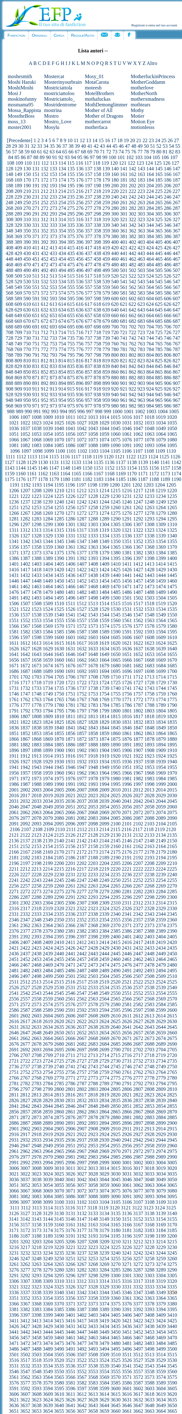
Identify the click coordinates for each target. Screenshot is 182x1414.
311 (35, 219)
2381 (70, 931)
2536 (127, 987)
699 (106, 326)
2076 (14, 818)
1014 (104, 417)
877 (88, 377)
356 (79, 230)
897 (88, 383)
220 (115, 191)
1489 (161, 592)
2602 (25, 1015)
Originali (39, 35)
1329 (48, 535)
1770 (115, 699)
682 (132, 321)
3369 (48, 1303)
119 (105, 163)
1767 (82, 699)
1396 (127, 558)
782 (132, 349)
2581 (127, 1004)
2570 (172, 998)
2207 (138, 863)
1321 (127, 530)
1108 (149, 451)
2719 (161, 1055)
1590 (115, 631)
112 (45, 163)
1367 (138, 547)
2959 (161, 1145)
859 (106, 372)
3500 (172, 1349)
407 (176, 242)
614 (62, 304)
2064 (48, 812)
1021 (14, 422)
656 (79, 315)
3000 (115, 1162)
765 (159, 343)
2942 (138, 1140)
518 (97, 276)
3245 (172, 1253)
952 (44, 400)
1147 (54, 468)
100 (112, 157)
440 (115, 253)
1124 (153, 456)
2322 (82, 908)
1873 (93, 739)
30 (20, 146)
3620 (172, 1394)
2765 (172, 1072)
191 (36, 185)
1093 (149, 445)
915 (71, 389)
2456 (70, 959)
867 (176, 372)
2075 (172, 812)
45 (114, 146)
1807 (25, 716)
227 (176, 191)
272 (44, 208)
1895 (172, 744)
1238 (36, 501)
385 (159, 236)
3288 (149, 1270)
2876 (70, 1117)
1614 (48, 643)
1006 (14, 417)
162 (132, 174)
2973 (149, 1151)
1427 (138, 569)
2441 (70, 953)
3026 (70, 1174)
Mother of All (98, 110)
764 (150, 343)
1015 (115, 417)
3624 (48, 1399)
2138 (36, 840)
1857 (82, 733)
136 (79, 168)
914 (62, 389)
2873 (36, 1117)
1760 (172, 693)
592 (44, 298)
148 (9, 174)
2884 (161, 1117)
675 (71, 321)
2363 (36, 925)
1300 (59, 524)
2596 (127, 1010)
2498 (36, 976)
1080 (172, 439)
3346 (127, 1292)
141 (123, 168)
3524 (104, 1360)
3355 (59, 1298)
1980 (115, 778)
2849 (104, 1106)
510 (27, 276)
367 (176, 230)
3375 (115, 1303)
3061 (127, 1185)
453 (53, 259)
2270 (172, 885)
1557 (82, 620)
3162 (82, 1224)
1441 (127, 575)
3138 (149, 1213)
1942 (25, 767)
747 (176, 338)
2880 (115, 1117)
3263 (36, 1264)
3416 (70, 1320)
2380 (59, 931)
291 (36, 213)
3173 (36, 1230)
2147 (138, 840)
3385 (59, 1309)
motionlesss (142, 127)
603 (141, 298)
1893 (149, 744)
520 (115, 276)
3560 (172, 1371)
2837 (138, 1100)
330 (27, 225)
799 (106, 355)
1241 (70, 501)
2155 (59, 846)
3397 (25, 1315)
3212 (138, 1241)
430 (27, 253)
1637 (138, 648)
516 (79, 276)
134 (62, 168)
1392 (82, 558)
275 (71, 208)
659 (106, 315)
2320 (59, 908)
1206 (14, 490)
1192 (25, 485)
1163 (54, 473)
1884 (48, 744)
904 (150, 383)
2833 (93, 1100)
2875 (59, 1117)
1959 (48, 773)
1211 (70, 490)
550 (27, 287)
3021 (14, 1174)
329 (18, 225)
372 (44, 236)
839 (106, 366)
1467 (82, 586)
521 (123, 276)
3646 (127, 1405)
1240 (59, 501)
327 (176, 219)
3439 (161, 1326)
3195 (115, 1236)
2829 (48, 1100)
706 (167, 326)
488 (9, 270)
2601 (14, 1015)
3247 (25, 1258)
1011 (70, 417)
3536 (70, 1366)
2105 (172, 823)
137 (88, 168)
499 (106, 270)
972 (44, 405)
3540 (115, 1366)
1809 (48, 716)
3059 (104, 1185)
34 (45, 146)
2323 (93, 908)
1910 (172, 750)
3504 (48, 1354)
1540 (59, 614)
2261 (70, 885)
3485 (172, 1343)
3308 (36, 1281)
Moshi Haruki (22, 82)
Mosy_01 (94, 76)
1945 (59, 767)
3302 (138, 1275)
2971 (127, 1151)
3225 (115, 1247)
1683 (149, 665)
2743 (93, 1066)
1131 (54, 462)
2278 (93, 891)
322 (132, 219)
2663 (36, 1038)
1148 (65, 468)
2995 (59, 1162)
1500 (115, 597)
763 (141, 343)
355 (71, 230)
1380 (115, 552)
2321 (70, 908)
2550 (115, 993)
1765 (59, 699)
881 (123, 377)
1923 (149, 756)
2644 (161, 1027)
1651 (127, 654)
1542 (82, 614)
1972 (25, 778)
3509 (104, 1354)
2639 (104, 1027)
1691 (70, 671)
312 (44, 219)
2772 (82, 1078)
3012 (82, 1168)
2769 (48, 1078)
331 (36, 225)
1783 (93, 705)
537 (88, 281)
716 (79, 332)
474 (62, 264)
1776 (14, 705)
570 (27, 293)
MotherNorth (144, 93)
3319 (161, 1281)
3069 (48, 1190)
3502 (25, 1354)
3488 (36, 1349)
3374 (104, 1303)
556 (79, 287)
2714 (104, 1055)
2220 (115, 869)
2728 (93, 1061)
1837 (25, 727)
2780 (172, 1078)
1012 (82, 417)
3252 (82, 1258)
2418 (149, 942)
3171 (14, 1230)
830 (27, 366)
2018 (36, 795)
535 (71, 281)
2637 (82, 1027)
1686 (14, 671)
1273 (93, 513)
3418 (93, 1320)
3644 (104, 1405)
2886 (14, 1123)
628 (9, 309)
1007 (25, 417)
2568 (149, 998)
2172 (82, 852)
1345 (59, 541)
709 (18, 332)
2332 (25, 914)
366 (167, 230)
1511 (70, 603)
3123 (148, 1207)
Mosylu (51, 127)
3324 (48, 1286)
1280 (172, 513)
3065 (172, 1185)
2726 (70, 1061)
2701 (127, 1049)
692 (44, 326)
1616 (70, 643)
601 (123, 298)
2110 (60, 829)
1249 (161, 501)
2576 (70, 1004)
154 (62, 174)
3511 (126, 1354)
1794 (48, 710)
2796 (14, 1089)
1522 (25, 609)
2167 (25, 852)
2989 (161, 1157)
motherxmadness (147, 99)
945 (159, 394)
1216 (127, 490)
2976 (14, 1157)
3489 (48, 1349)
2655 (115, 1032)
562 (132, 287)
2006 (70, 789)
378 (97, 236)
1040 (59, 428)
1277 (138, 513)
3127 (25, 1213)
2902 (25, 1128)
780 (115, 349)
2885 (172, 1117)
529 (18, 281)
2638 (93, 1027)
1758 (149, 693)
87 (29, 157)
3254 (104, 1258)
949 (18, 400)
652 (44, 315)
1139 (143, 462)
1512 (82, 603)
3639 (48, 1405)
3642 (82, 1405)
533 (53, 281)
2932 (25, 1140)
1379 (104, 552)
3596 (70, 1388)
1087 (82, 445)
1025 (59, 422)
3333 (149, 1286)
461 (123, 259)
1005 (174, 411)
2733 (149, 1061)
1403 (36, 564)
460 (115, 259)
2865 (115, 1111)
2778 (149, 1078)
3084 (48, 1196)
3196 (127, 1236)
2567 (138, 998)
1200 (115, 485)
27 (176, 140)
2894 (104, 1123)
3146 (70, 1219)
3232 (25, 1253)
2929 (161, 1134)
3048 (149, 1179)
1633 (93, 648)
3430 (59, 1326)
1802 (138, 710)
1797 (82, 710)
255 (71, 202)
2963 (36, 1151)
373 (53, 236)
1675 (59, 665)
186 (167, 180)
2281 (127, 891)
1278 (149, 513)
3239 (104, 1253)
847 (176, 366)
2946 (14, 1145)
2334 (48, 914)
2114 (104, 829)
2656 (127, 1032)
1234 (161, 496)
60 (33, 151)
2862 (82, 1111)
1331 (70, 535)
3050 (172, 1179)
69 (89, 151)
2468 (36, 965)
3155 (172, 1219)
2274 (48, 891)
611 (35, 304)
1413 (149, 564)
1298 (36, 524)
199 (106, 185)
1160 (20, 473)
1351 (127, 541)
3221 (70, 1247)
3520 (59, 1360)
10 (69, 140)
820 (115, 360)
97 (92, 157)
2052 (82, 806)
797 (88, 355)
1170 (131, 473)
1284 (48, 518)
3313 (93, 1281)
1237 (25, 501)
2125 (59, 835)
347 (176, 225)
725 (159, 332)
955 (71, 400)
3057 (82, 1185)
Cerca (59, 35)
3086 (70, 1196)
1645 (59, 654)
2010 (115, 789)
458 (97, 259)
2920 (59, 1134)
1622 (138, 643)
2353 (93, 919)
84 (10, 157)
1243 (93, 501)
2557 (25, 998)
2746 (127, 1066)
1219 (161, 490)
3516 (14, 1360)
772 (44, 349)
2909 (104, 1128)
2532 (82, 987)
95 (79, 157)
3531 (14, 1366)
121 (122, 163)
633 (53, 309)
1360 (59, 547)
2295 (115, 897)
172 (44, 180)
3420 (115, 1320)
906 (167, 383)
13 (88, 140)
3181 (127, 1230)
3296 (70, 1275)
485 (159, 264)
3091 (127, 1196)
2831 (70, 1100)
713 (53, 332)
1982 (138, 778)
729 (18, 338)
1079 (161, 439)
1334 (104, 535)
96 (85, 157)
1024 (48, 422)
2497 (25, 976)
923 (141, 389)
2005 (59, 789)
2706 (14, 1055)
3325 (59, 1286)
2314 (161, 902)
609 (18, 304)
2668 (93, 1038)
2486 (70, 970)
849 (18, 372)
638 (97, 309)
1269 (48, 513)
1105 (115, 451)
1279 (161, 513)
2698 (93, 1049)
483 (141, 264)
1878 (149, 739)
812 (44, 360)
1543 (93, 614)
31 (26, 146)
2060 (172, 806)
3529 (161, 1360)
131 (36, 168)
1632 (82, 648)
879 (106, 377)
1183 (98, 479)
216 (79, 191)
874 (62, 377)
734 (62, 338)
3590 (172, 1382)
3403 (93, 1315)
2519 (104, 981)
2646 (14, 1032)
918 (97, 389)
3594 (48, 1388)
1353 (149, 541)
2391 (14, 936)
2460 (115, 959)
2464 (161, 959)
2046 (14, 806)
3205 (59, 1241)
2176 (127, 852)
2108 (37, 829)
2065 (59, 812)
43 (102, 146)
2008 (93, 789)
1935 (115, 761)
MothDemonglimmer (106, 104)
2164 (161, 846)
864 (150, 372)
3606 (14, 1394)
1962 (82, 773)
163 (141, 174)
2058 (149, 806)
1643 (36, 654)
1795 (59, 710)
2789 (104, 1083)
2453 (36, 959)
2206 (127, 863)
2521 (127, 981)
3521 (70, 1360)
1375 (59, 552)
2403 (149, 936)
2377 (25, 931)
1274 (104, 513)
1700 (172, 671)
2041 (127, 801)
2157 (82, 846)
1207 (25, 490)
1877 (138, 739)
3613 (93, 1394)
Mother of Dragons (104, 116)
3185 (172, 1230)
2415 (115, 942)
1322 (138, 530)
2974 (161, 1151)
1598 (36, 637)
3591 (14, 1388)
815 (71, 360)
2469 (48, 965)
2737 (25, 1066)
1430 (172, 569)
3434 (104, 1326)
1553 (36, 620)
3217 (25, 1247)
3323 (36, 1286)
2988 (149, 1157)
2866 (127, 1111)
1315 (59, 530)
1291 (127, 518)
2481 (14, 970)
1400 (172, 558)
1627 (25, 648)
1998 (149, 784)
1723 (93, 682)
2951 (70, 1145)
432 (44, 253)
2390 (172, 931)
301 (123, 213)
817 (88, 360)
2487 (82, 970)
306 (167, 213)
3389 (104, 1309)
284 (150, 208)
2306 (70, 902)
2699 (104, 1049)
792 (44, 355)
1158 (176, 468)
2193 (149, 857)
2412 (82, 942)
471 (36, 264)
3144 (48, 1219)
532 (44, 281)
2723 (36, 1061)
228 (9, 197)
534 (62, 281)
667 (176, 315)
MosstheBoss (21, 116)
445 (159, 253)
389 (18, 242)
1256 (70, 507)
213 (53, 191)
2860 (59, 1111)
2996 (70, 1162)
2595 (115, 1010)
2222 (138, 869)
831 (36, 366)
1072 (82, 439)
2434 (161, 948)
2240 (172, 874)
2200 (59, 863)
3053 (36, 1185)
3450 (115, 1332)
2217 (82, 869)
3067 (25, 1190)
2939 (104, 1140)
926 (167, 389)
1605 (115, 637)
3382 (25, 1309)
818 (97, 360)
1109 (160, 451)
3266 (70, 1264)
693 (53, 326)
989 (19, 411)
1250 (172, 501)
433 (53, 253)
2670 (115, 1038)
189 (18, 185)
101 (121, 157)
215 (71, 191)
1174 (176, 473)
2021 (70, 795)
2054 (104, 806)
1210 (59, 490)
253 (53, 202)
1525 (59, 609)
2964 (48, 1151)
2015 (172, 789)
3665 (172, 1411)
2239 (161, 874)
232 (44, 197)
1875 (115, 739)
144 (150, 168)
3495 (115, 1349)
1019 (161, 417)
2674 (161, 1038)
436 (79, 253)
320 (115, 219)
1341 (14, 541)
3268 (93, 1264)
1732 (25, 688)
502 (132, 270)
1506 (14, 603)
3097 (25, 1202)
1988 (36, 784)
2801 (70, 1089)
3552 (82, 1371)
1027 (82, 422)
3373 (93, 1303)
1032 (138, 422)
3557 (138, 1371)
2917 (25, 1134)
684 (150, 321)
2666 (70, 1038)
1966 (127, 773)
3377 (138, 1303)
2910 (115, 1128)
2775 (115, 1078)
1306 (127, 524)
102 (130, 157)
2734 (161, 1061)
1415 (172, 564)
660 (115, 315)
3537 (82, 1366)
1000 (117, 411)
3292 (25, 1275)
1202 (137, 485)
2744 (104, 1066)
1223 (36, 496)
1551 (14, 620)
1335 (115, 535)
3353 (36, 1298)
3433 (93, 1326)
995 (72, 411)
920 (115, 389)
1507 (25, 603)
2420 (172, 942)
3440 (172, 1326)
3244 (161, 1253)
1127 (9, 462)
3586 (127, 1382)
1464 (48, 586)
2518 (93, 981)
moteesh (93, 87)
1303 (93, 524)
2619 (48, 1021)
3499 (161, 1349)
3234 (48, 1253)
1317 (82, 530)
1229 (104, 496)
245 (159, 197)
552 (44, 287)
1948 (93, 767)
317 (88, 219)
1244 (104, 501)
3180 (115, 1230)
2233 (93, 874)
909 (18, 389)
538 (97, 281)
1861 (127, 733)
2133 (149, 835)
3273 (149, 1264)
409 (18, 247)
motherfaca (96, 127)
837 (88, 366)
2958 (149, 1145)
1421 (70, 569)
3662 (138, 1411)
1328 (36, 535)
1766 (70, 699)
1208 (36, 490)
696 (79, 326)
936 (79, 394)
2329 (161, 908)
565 (159, 287)
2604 (48, 1015)
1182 (87, 479)
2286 (14, 897)
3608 (36, 1394)
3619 (161, 1394)
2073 (149, 812)
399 (106, 242)
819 (106, 360)
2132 (138, 835)
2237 (138, 874)
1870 (59, 739)
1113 (32, 456)
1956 (14, 773)
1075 (115, 439)
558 (97, 287)
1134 (87, 462)
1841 (70, 727)
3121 (126, 1207)
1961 (70, 773)
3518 (36, 1360)
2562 (82, 998)
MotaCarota (97, 82)
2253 (149, 880)
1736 (70, 688)
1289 (104, 518)
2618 (36, 1021)
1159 (9, 473)
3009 (48, 1168)
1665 (115, 660)
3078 (149, 1190)
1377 (82, 552)
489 (18, 270)
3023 (36, 1174)
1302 (82, 524)
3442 (25, 1332)
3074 (104, 1190)
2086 (127, 818)
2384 (104, 931)
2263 (93, 885)
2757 (82, 1072)
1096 (15, 451)
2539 (161, 987)
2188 (93, 857)
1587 (82, 631)
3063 (149, 1185)
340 (115, 225)
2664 (48, 1038)
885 (159, 377)
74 (121, 151)
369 (18, 236)
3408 (149, 1315)
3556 (127, 1371)
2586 (14, 1010)
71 (102, 151)
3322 (25, 1286)
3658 (93, 1411)
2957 (138, 1145)
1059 (104, 434)
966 (167, 400)
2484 (48, 970)
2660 (172, 1032)
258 (97, 202)
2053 (93, 806)
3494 (104, 1349)
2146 (127, 840)
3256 (127, 1258)
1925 (172, 756)
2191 (127, 857)
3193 (93, 1236)
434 (62, 253)
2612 (138, 1015)
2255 (172, 880)
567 (176, 287)
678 (97, 321)
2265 (115, 885)
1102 (82, 451)
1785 (115, 705)
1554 (48, 620)
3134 (104, 1213)
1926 (14, 761)
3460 (59, 1337)
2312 (138, 902)
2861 (70, 1111)
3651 (14, 1411)
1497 (82, 597)
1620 (115, 643)
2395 (59, 936)
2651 (70, 1032)
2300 (172, 897)
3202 (25, 1241)
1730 (172, 682)
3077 (138, 1190)
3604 (161, 1388)
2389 (161, 931)
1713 (149, 677)
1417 (25, 569)
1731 (14, 688)
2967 (82, 1151)
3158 (36, 1224)
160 (115, 174)
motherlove (142, 87)
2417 (138, 942)
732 (44, 338)
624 (150, 304)
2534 (104, 987)
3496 (127, 1349)
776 (79, 349)
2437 (25, 953)
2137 (25, 840)
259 (106, 202)
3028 (93, 1174)
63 (52, 151)
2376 (14, 931)
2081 (70, 818)
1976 (70, 778)
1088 (93, 445)
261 (123, 202)
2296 (127, 897)
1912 (25, 756)
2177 (138, 852)
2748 (149, 1066)
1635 (115, 648)
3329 (104, 1286)
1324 (161, 530)
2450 (172, 953)
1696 (127, 671)
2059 (161, 806)
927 (176, 389)
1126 (175, 456)
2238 (149, 874)
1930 (59, 761)
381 (123, 236)
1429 (161, 569)
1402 (25, 564)
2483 (36, 970)
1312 (25, 530)
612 (44, 304)
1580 (172, 626)
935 (71, 394)
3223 (93, 1247)
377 (88, 236)
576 (79, 293)
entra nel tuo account (162, 25)
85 (16, 157)
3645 (115, 1405)
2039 (104, 801)
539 (106, 281)
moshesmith (20, 76)
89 (42, 157)
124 (149, 163)
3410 (172, 1315)
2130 (115, 835)
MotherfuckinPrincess (153, 76)
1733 (36, 688)
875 (71, 377)
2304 (48, 902)
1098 (38, 451)
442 (132, 253)
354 (62, 230)
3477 (82, 1343)
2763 (149, 1072)
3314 (104, 1281)
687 (176, 321)
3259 (161, 1258)
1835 (172, 722)
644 (150, 309)
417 (88, 247)
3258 (149, 1258)
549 (18, 287)
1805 (172, 710)
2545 (59, 993)
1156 (154, 468)
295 (71, 213)
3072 (82, 1190)
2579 (104, 1004)
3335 (172, 1286)
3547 (25, 1371)
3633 (149, 1399)
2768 (36, 1078)
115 (70, 163)
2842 (25, 1106)
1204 (160, 485)
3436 (127, 1326)
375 (71, 236)
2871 (14, 1117)
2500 (59, 976)
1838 (36, 727)
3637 (25, 1405)
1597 (25, 637)
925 (159, 389)
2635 (59, 1027)
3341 (70, 1292)
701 (123, 326)
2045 (172, 801)
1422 (82, 569)
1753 (93, 693)
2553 (149, 993)
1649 (104, 654)
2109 (49, 829)
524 (150, 276)
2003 (36, 789)
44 (108, 146)
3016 (127, 1168)
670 (27, 321)
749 (18, 343)
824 (150, 360)
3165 (115, 1224)
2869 (161, 1111)
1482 (82, 592)
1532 (138, 609)
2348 (36, 919)
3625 (59, 1399)
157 (88, 174)
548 (9, 287)
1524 (48, 609)
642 (132, 309)
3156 (14, 1224)
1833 (149, 722)
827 (176, 360)
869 (18, 377)
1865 (172, 733)
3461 (70, 1337)
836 (79, 366)
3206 (70, 1241)
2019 (48, 795)
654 (62, 315)
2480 (172, 965)
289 (18, 213)
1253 (36, 507)
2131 (127, 835)
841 (123, 366)
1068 (36, 439)
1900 (59, 750)
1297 (25, 524)
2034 (48, 801)
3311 (70, 1281)
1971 (14, 778)
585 (159, 293)
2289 (48, 897)
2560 (59, 998)
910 (27, 389)
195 (71, 185)
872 (44, 377)
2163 (149, 846)
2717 (138, 1055)
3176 (70, 1230)
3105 (115, 1202)
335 (71, 225)
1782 (82, 705)
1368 (149, 547)
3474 (48, 1343)
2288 (36, 897)
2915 (172, 1128)
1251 (14, 507)
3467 (138, 1337)
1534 (161, 609)
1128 (20, 462)
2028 (149, 795)
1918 (93, 756)
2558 (36, 998)
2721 (14, 1061)
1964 (104, 773)
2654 (104, 1032)
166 (167, 174)
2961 (14, 1151)
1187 (143, 479)
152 (44, 174)
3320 (172, 1281)
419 (106, 247)
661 (123, 315)
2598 (149, 1010)
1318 (93, 530)
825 (159, 360)
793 (53, 355)
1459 (161, 581)
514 (62, 276)
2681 (70, 1044)
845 (159, 366)
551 (36, 287)
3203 (36, 1241)
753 (53, 343)
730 (27, 338)
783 (141, 349)
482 (132, 264)
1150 (87, 468)
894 (62, 383)
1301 (70, 524)
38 (70, 146)
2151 (14, 846)
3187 (25, 1236)
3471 (14, 1343)
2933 (36, 1140)
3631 (127, 1399)
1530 (115, 609)
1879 (161, 739)
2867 (138, 1111)
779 (106, 349)
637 (88, 309)
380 (115, 236)
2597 (138, 1010)
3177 (82, 1230)
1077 (138, 439)
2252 (138, 880)
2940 (115, 1140)
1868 (36, 739)
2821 (127, 1094)
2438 (36, 953)
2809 (161, 1089)
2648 (36, 1032)
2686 (127, 1044)
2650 (59, 1032)
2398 (93, 936)
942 (132, 394)
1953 (149, 767)
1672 (25, 665)
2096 (70, 823)
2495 (172, 970)
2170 (59, 852)
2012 (138, 789)
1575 (115, 626)
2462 (138, 959)
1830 (115, 722)
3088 (93, 1196)
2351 (70, 919)
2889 (48, 1123)
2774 (104, 1078)
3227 (138, 1247)
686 (167, 321)
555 (71, 287)
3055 (59, 1185)
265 (159, 202)
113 (53, 163)
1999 (161, 784)
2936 (70, 1140)
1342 (25, 541)
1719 (48, 682)
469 (18, 264)
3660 (115, 1411)
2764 (161, 1072)
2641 (127, 1027)
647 (176, 309)
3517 (25, 1360)
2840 (172, 1100)
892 (44, 383)
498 (97, 270)
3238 (93, 1253)
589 (18, 298)
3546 (14, 1371)
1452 (82, 581)
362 (132, 230)
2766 (14, 1078)
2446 (127, 953)
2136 (14, 840)
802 (132, 355)
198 (97, 185)
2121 (14, 835)
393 (53, 242)
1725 (115, 682)
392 (44, 242)
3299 (104, 1275)
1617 (82, 643)
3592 (25, 1388)
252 (44, 202)
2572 (25, 1004)
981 (123, 405)
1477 (25, 592)
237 (88, 197)
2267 (138, 885)
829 (18, 366)
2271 (14, 891)
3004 (161, 1162)
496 (79, 270)
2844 (48, 1106)
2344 (161, 914)
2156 (70, 846)
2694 (48, 1049)
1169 (121, 473)
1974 (48, 778)
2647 (25, 1032)
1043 (93, 428)
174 (62, 180)
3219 (48, 1247)
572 (44, 293)
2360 (172, 919)
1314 (48, 530)
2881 (127, 1117)
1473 (149, 586)
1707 (82, 677)
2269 (161, 885)
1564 (161, 620)
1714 (161, 677)
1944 (48, 767)
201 (123, 185)
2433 (149, 948)
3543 (149, 1366)
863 (141, 372)
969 (18, 405)
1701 (14, 677)
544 (150, 281)
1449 (48, 581)
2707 (25, 1055)
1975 (59, 778)
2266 (127, 885)
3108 (149, 1202)
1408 (93, 564)
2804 (104, 1089)
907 (176, 383)
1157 (165, 468)
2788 (93, 1083)
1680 (115, 665)
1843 (93, 727)
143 (141, 168)
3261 (14, 1264)
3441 (14, 1332)
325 (159, 219)
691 (36, 326)
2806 (127, 1089)
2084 (104, 818)
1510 (59, 603)
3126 (14, 1213)
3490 (59, 1349)
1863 (149, 733)
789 (18, 355)
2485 (59, 970)
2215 (59, 869)
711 (35, 332)
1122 (131, 456)
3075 (115, 1190)
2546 (70, 993)
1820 (172, 716)
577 (88, 293)
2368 (93, 925)
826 (167, 360)
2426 (70, 948)
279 (106, 208)
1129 (32, 462)
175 (71, 180)
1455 (115, 581)
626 (167, 304)
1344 (48, 541)
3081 (14, 1196)
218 (97, 191)
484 (150, 264)
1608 (149, 637)
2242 (25, 880)
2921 (70, 1134)
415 (71, 247)
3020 (172, 1168)
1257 (82, 507)
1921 (127, 756)
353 (53, 230)
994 (63, 411)
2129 (104, 835)
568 (9, 293)
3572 (138, 1377)
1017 (138, 417)
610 (27, 304)
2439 (48, 953)
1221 (14, 496)
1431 (14, 575)
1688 (36, 671)
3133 (93, 1213)
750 (27, 343)
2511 (14, 981)
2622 (82, 1021)
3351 (14, 1298)
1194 (48, 485)
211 (35, 191)
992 (46, 411)
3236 (70, 1253)
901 (123, 383)
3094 (161, 1196)
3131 (70, 1213)
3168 (149, 1224)
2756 (70, 1072)
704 (150, 326)
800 (115, 355)
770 (27, 349)
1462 (25, 586)
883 (141, 377)
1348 (93, 541)
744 (150, 338)
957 (88, 400)
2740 (59, 1066)
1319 (104, 530)
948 (9, 400)
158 (97, 174)
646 (167, 309)
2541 (14, 993)
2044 (161, 801)
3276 (14, 1270)
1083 (36, 445)
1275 (115, 513)
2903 (36, 1128)
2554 (161, 993)
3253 (93, 1258)
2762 (138, 1072)
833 (53, 366)
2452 (25, 959)
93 (67, 157)
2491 (127, 970)
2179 (161, 852)
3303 (149, 1275)
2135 (172, 835)
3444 (48, 1332)
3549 (48, 1371)
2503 (93, 976)
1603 (93, 637)
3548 (36, 1371)
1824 (48, 722)
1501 (127, 597)
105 (156, 157)
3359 (104, 1298)
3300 (115, 1275)
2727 (82, 1061)
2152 (25, 846)
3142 (25, 1219)
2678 (36, 1044)
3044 (104, 1179)
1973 (36, 778)
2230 (59, 874)
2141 (70, 840)
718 (97, 332)
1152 (110, 468)
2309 (104, 902)
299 (106, 213)
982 (132, 405)
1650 (115, 654)
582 (132, 293)
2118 (148, 829)
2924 (104, 1134)
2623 (93, 1021)
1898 (36, 750)
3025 (59, 1174)
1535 (172, 609)
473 (53, 264)
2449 (161, 953)
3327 (82, 1286)
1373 (36, 552)
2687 (138, 1044)
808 (9, 360)
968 (9, 405)
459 (106, 259)
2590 (59, 1010)
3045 (115, 1179)
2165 (172, 846)
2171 (70, 852)
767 (176, 343)
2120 (171, 829)
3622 (25, 1399)
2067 (82, 812)
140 (115, 168)
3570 (115, 1377)
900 (115, 383)
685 (159, 321)
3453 (149, 1332)
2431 (127, 948)
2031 (14, 801)
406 (167, 242)
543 (141, 281)
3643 (93, 1405)
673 (53, 321)
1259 (104, 507)
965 (159, 400)
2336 (70, 914)
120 (114, 163)
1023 (36, 422)
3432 (82, 1326)
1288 (93, 518)
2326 (127, 908)
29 (14, 146)
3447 (82, 1332)
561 (123, 287)
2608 (93, 1015)
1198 (92, 485)
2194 (161, 857)
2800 (59, 1089)
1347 (82, 541)
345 (159, 225)
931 (36, 394)
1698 (149, 671)
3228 (149, 1247)
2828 (36, 1100)
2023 (93, 795)
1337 (138, 535)
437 (88, 253)
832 (44, 366)
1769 (104, 699)
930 (27, 394)
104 (147, 157)
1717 (25, 682)
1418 (36, 569)
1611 (14, 643)
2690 (172, 1044)
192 (44, 185)
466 (167, 259)
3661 (127, 1411)
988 (10, 411)
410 (27, 247)
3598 (93, 1388)
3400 (59, 1315)
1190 (176, 479)
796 (79, 355)
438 (97, 253)
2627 (138, 1021)
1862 (138, 733)
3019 (161, 1168)
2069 (104, 812)
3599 (104, 1388)
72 (108, 151)
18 (119, 140)
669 (18, 321)
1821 (14, 722)
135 (71, 168)
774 (62, 349)
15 (101, 140)
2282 (138, 891)
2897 (138, 1123)
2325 (115, 908)
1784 (104, 705)
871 (36, 377)
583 (141, 293)
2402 (138, 936)
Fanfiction (16, 35)
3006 (14, 1168)
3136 (127, 1213)
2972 (138, 1151)
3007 (25, 1168)
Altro (152, 63)
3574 (161, 1377)
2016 (14, 795)
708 (9, 332)
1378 (93, 552)
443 (141, 253)
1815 (115, 716)
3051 (14, 1185)
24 (157, 140)
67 (77, 151)
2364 (48, 925)
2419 (161, 942)
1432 (25, 575)
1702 (25, 677)
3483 (149, 1343)
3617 (138, 1394)
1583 (36, 631)
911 (35, 389)
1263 (149, 507)
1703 (36, 677)
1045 (115, 428)
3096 (14, 1202)
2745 (115, 1066)
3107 (138, 1202)
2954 (104, 1145)
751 (36, 343)
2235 (115, 874)
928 (9, 394)
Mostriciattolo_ (59, 99)
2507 (138, 976)
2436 (14, 953)
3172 (25, 1230)
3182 (138, 1230)
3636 (14, 1405)
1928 (36, 761)
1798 (93, 710)
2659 (161, 1032)
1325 (172, 530)
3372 (82, 1303)
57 (14, 151)
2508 (149, 976)
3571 (127, 1377)
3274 (161, 1264)
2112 (82, 829)
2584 (161, 1004)
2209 (161, 863)
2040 (115, 801)
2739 (48, 1066)
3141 (14, 1219)
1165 (76, 473)
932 (44, 394)
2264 (104, 885)
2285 (172, 891)
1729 (161, 682)
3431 (70, 1326)
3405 (115, 1315)
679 (106, 321)
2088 (149, 818)
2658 (149, 1032)
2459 (104, 959)
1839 (48, 727)
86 (23, 157)
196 (79, 185)
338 (97, 225)
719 (106, 332)
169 (18, 180)
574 (62, 293)
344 (150, 225)
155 (71, 174)
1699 (161, 671)
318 (97, 219)
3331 (127, 1286)
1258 (93, 507)
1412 (138, 564)
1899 (48, 750)
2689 (161, 1044)
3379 (161, 1303)
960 (115, 400)
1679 (104, 665)
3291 (14, 1275)
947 (176, 394)
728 (9, 338)
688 (9, 326)
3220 (59, 1247)
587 (176, 293)
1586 (70, 631)
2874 (48, 1117)
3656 (70, 1411)
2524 (161, 981)
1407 (82, 564)
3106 (127, 1202)
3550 (59, 1371)
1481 (70, 592)
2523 (149, 981)
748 (9, 343)
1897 (25, 750)
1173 (165, 473)
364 (150, 230)
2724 (48, 1061)
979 (106, 405)
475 (71, 264)
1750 (59, 693)
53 (165, 146)
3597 (82, 1388)
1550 (172, 614)
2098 (93, 823)
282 (132, 208)
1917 (82, 756)
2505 (115, 976)
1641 (14, 654)
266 (167, 202)
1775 (172, 699)
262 (132, 202)
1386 (14, 558)
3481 (127, 1343)
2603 (36, 1015)
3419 (104, 1320)
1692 (82, 671)
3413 (36, 1320)
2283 (149, 891)
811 (35, 360)
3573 (149, 1377)
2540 (172, 987)
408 (9, 247)
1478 (36, 592)
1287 (82, 518)
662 (132, 315)
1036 (14, 428)
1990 (59, 784)
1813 (93, 716)
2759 (104, 1072)
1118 (87, 456)
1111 (10, 456)
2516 (70, 981)
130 (27, 168)
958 (97, 400)
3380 (172, 1303)
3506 (70, 1354)
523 (141, 276)
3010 (59, 1168)
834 (62, 366)
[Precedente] (19, 140)
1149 (76, 468)
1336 (127, 535)
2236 (127, 874)
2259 (48, 885)
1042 (82, 428)
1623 (149, 643)
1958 (36, 773)
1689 (48, 671)
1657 (25, 660)
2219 (104, 869)
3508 (93, 1354)
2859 (48, 1111)
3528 (149, 1360)
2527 (25, 987)
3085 (59, 1196)
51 (152, 146)
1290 (115, 518)
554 (62, 287)
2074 (161, 812)
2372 (138, 925)
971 (36, 405)
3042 (82, 1179)
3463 (93, 1337)
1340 (172, 535)
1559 (104, 620)
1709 (104, 677)
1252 (25, 507)
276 (79, 208)
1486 (127, 592)
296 (79, 213)
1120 (109, 456)
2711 (70, 1055)
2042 (138, 801)
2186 (70, 857)
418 (97, 247)
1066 (14, 439)
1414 (161, 564)
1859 (104, 733)
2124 (48, 835)
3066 (14, 1190)
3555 (115, 1371)
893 (53, 383)
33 (39, 146)
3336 (14, 1292)
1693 (93, 671)
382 (132, 236)
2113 (93, 829)
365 (159, 230)
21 (138, 140)
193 (53, 185)
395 (71, 242)
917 (88, 389)
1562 (138, 620)
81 (165, 151)
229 (18, 197)
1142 (176, 462)
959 (106, 400)
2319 (48, 908)
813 (53, 360)
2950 (59, 1145)
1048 (149, 428)
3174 (48, 1230)
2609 (104, 1015)
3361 (127, 1298)
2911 (126, 1128)
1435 (59, 575)
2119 (160, 829)
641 (123, 309)
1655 (172, 654)
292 (44, 213)
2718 (149, 1055)
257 (88, 202)
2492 (138, 970)
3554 (104, 1371)
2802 (82, 1089)
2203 (93, 863)
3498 (149, 1349)
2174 (104, 852)
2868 (149, 1111)
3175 (59, 1230)
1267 (25, 513)
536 (79, 281)
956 (79, 400)
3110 (172, 1202)
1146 (43, 468)
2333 (36, 914)
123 (140, 163)
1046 (127, 428)
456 (79, 259)
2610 (115, 1015)
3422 (138, 1320)
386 (167, 236)
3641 (70, 1405)
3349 (161, 1292)
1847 (138, 727)
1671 (14, 665)
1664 (104, 660)
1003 (151, 411)
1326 (14, 535)
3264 (48, 1264)
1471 (127, 586)
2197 (25, 863)
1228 (93, 496)
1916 (70, 756)
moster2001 (20, 127)
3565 (59, 1377)
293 (53, 213)
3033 (149, 1174)
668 (9, 321)
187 (176, 180)
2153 (36, 846)
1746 (14, 693)
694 (62, 326)
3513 (149, 1354)
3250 (59, 1258)
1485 (115, 592)
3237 (82, 1253)
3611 (70, 1394)
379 (106, 236)
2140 (59, 840)
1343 (36, 541)
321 (123, 219)
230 (27, 197)
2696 (70, 1049)
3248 (36, 1258)
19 (126, 140)
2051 (70, 806)
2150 (172, 840)
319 (106, 219)
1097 (26, 451)
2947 (25, 1145)
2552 (138, 993)
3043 (93, 1179)
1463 (36, 586)
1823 (36, 722)
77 (139, 151)
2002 (25, 789)
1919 (104, 756)
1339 (161, 535)
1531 (127, 609)
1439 (104, 575)
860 (115, 372)
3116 (70, 1207)
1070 (59, 439)
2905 (59, 1128)
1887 (82, 744)
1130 (43, 462)
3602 (138, 1388)
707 (176, 326)
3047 (138, 1179)
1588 (93, 631)
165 (159, 174)
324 (150, 219)
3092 (138, 1196)
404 (150, 242)
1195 (59, 485)
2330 (172, 908)
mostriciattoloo (59, 93)
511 (35, 276)
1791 (14, 710)
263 (141, 202)
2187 (82, 857)
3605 (172, 1388)
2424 (48, 948)
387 (176, 236)
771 (36, 349)
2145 (115, 840)
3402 (82, 1315)
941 (123, 394)
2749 (161, 1066)
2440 (59, 953)
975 (71, 405)
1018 (149, 417)
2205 (115, 863)
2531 (70, 987)
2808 (149, 1089)
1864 (161, 733)
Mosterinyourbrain (63, 82)
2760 (115, 1072)
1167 (98, 473)
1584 (48, 631)
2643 (149, 1027)
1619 (104, 643)
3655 (59, 1411)
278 (97, 208)
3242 (138, 1253)
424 (150, 247)
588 (9, 298)
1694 (104, 671)
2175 (115, 852)
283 (141, 208)
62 (45, 151)
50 (146, 146)
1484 (104, 592)
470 (27, 264)
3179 (104, 1230)
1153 (121, 468)
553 (53, 287)
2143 (93, 840)
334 (62, 225)
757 (88, 343)
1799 (104, 710)
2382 (82, 931)
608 (9, 304)
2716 (127, 1055)
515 (71, 276)
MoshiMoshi (21, 87)
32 (33, 146)
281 (123, 208)
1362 (82, 547)
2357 (138, 919)
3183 (149, 1230)
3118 (92, 1207)
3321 (14, 1286)
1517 (138, 603)
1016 (127, 417)
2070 (115, 812)
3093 (149, 1196)
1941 (14, 767)
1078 (149, 439)
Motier (137, 116)
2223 (149, 869)
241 (123, 197)
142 (132, 168)
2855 (172, 1106)
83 (177, 151)
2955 (115, 1145)
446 (167, 253)
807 (176, 355)
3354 (48, 1298)
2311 (126, 902)
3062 (138, 1185)
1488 (149, 592)
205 (159, 185)
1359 (48, 547)
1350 (115, 541)
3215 (172, 1241)
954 (62, 400)
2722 (25, 1061)
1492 (25, 597)
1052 (25, 434)
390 (27, 242)
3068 (36, 1190)
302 (132, 213)
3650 (172, 1405)
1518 (149, 603)
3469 (161, 1337)
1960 (59, 773)
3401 (70, 1315)
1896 (14, 750)
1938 (149, 761)
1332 (82, 535)
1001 (129, 411)
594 (62, 298)
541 (123, 281)
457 (88, 259)
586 (167, 293)
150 (27, 174)
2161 (127, 846)
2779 (161, 1078)
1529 (104, 609)
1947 (82, 767)
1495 (59, 597)
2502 (82, 976)
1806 (14, 716)
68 (83, 151)
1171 (143, 473)
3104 (104, 1202)
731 (36, 338)
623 (141, 304)
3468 (149, 1337)
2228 (36, 874)
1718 (36, 682)
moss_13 (17, 121)
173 (53, 180)
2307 (82, 902)
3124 (160, 1207)
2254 (161, 880)
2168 (36, 852)
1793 (36, 710)
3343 (93, 1292)
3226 (127, 1247)
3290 (172, 1270)
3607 (25, 1394)
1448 (36, 581)
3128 (36, 1213)
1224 (48, 496)
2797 (25, 1089)
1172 (154, 473)
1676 (70, 665)
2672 (138, 1038)
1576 (127, 626)
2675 (172, 1038)
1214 (104, 490)
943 (141, 394)
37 (64, 146)
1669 (161, 660)
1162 (43, 473)
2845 (59, 1106)
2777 (138, 1078)
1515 (115, 603)
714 (62, 332)
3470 (172, 1337)
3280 (59, 1270)
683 (141, 321)
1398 (149, 558)
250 (27, 202)
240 (115, 197)
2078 (36, 818)
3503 (36, 1354)
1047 (138, 428)
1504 (161, 597)
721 (123, 332)
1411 (126, 564)
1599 (48, 637)
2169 (48, 852)
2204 (104, 863)
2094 (48, 823)
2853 (149, 1106)
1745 (172, 688)
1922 (138, 756)
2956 (127, 1145)
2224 (161, 869)
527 (176, 276)
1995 (115, 784)
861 (123, 372)
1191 (14, 485)
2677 (25, 1044)
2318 (36, 908)
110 (27, 163)
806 (167, 355)
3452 (138, 1332)
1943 (36, 767)
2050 (59, 806)
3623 (36, 1399)
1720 (59, 682)
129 (18, 168)
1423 (93, 569)
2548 (93, 993)
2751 (14, 1072)
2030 (172, 795)
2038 (93, 801)
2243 (36, 880)
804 (150, 355)
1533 (149, 609)
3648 (149, 1405)
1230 (115, 496)
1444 (161, 575)
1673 (36, 665)
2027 (138, 795)
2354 (104, 919)
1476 (14, 592)
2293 (93, 897)
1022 (25, 422)
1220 (172, 490)
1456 (127, 581)
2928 (149, 1134)
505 (159, 270)
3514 (161, 1354)
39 (77, 146)
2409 (48, 942)
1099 (49, 451)
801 (123, 355)
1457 (138, 581)
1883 (36, 744)
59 (26, 151)
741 (123, 338)
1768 (93, 699)
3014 (104, 1168)
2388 (149, 931)
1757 (138, 693)
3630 (115, 1399)
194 (62, 185)
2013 (149, 789)
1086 (70, 445)
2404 (161, 936)
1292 (138, 518)
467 (176, 259)
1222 (25, 496)
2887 (25, 1123)
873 (53, 377)
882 (132, 377)
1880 (172, 739)
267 (176, 202)
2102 (138, 823)
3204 (48, 1241)
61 (39, 151)
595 (71, 298)
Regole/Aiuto (82, 35)
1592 (138, 631)
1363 (93, 547)
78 (146, 151)
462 (132, 259)
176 (79, 180)
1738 (93, 688)
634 (62, 309)
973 (53, 405)
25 (163, 140)
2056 (127, 806)
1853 (36, 733)
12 (82, 140)
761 (123, 343)
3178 (93, 1230)
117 (88, 163)
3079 (161, 1190)
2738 (36, 1066)
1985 (172, 778)
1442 (138, 575)
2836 (127, 1100)
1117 (76, 456)
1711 (126, 677)
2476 (127, 965)
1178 (43, 479)
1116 (65, 456)
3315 (115, 1281)
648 (9, 315)
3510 (115, 1354)
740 (115, 338)
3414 (48, 1320)
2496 (14, 976)
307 (176, 213)
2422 (25, 948)
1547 (138, 614)
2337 (82, 914)
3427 (25, 1326)
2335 (59, 914)
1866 (14, 739)
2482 (25, 970)
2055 (115, 806)
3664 (161, 1411)
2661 (14, 1038)
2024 (104, 795)
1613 (36, 643)
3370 (59, 1303)
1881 (14, 744)
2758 (93, 1072)
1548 (149, 614)
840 (115, 366)
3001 (127, 1162)
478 (97, 264)
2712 (82, 1055)
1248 (149, 501)
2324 (104, 908)
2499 (48, 976)
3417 (82, 1320)
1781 (70, 705)
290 (27, 213)
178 (97, 180)
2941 (127, 1140)
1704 (48, 677)
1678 (93, 665)
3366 (14, 1303)
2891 (70, 1123)
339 (106, 225)
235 (71, 197)
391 (36, 242)
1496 (70, 597)
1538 (36, 614)
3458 (36, 1337)
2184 (48, 857)
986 (167, 405)
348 (9, 230)
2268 (149, 885)
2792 (138, 1083)
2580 (115, 1004)
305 (159, 213)
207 (176, 185)
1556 (70, 620)
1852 (25, 733)
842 (132, 366)
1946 (70, 767)
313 (53, 219)
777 (88, 349)
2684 (104, 1044)
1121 (120, 456)
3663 (149, 1411)
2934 (48, 1140)
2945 (172, 1140)
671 (36, 321)
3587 (138, 1382)
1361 (70, 547)
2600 (172, 1010)
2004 (48, 789)
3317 (138, 1281)
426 (167, 247)
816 (79, 360)
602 (132, 298)
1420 (59, 569)
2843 (36, 1106)
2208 (149, 863)
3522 (82, 1360)
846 (167, 366)
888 (9, 383)
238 (97, 197)
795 (71, 355)
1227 (82, 496)
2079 (48, 818)
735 (71, 338)
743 (141, 338)
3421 (127, 1320)
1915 (59, 756)
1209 (48, 490)
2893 (93, 1123)
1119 (98, 456)
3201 (14, 1241)
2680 (59, 1044)
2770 (59, 1078)
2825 (172, 1094)
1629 (48, 648)
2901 (14, 1128)
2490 (115, 970)
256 (79, 202)
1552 (25, 620)
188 (9, 185)
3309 (48, 1281)
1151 (98, 468)
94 (73, 157)
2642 (138, 1027)
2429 (104, 948)
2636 (70, 1027)
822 (132, 360)
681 (123, 321)
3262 (25, 1264)
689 (18, 326)
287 (176, 208)
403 (141, 242)
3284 (104, 1270)
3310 (59, 1281)
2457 (82, 959)
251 (36, 202)
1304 (104, 524)
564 (150, 287)
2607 (82, 1015)
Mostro (51, 116)
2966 (70, 1151)
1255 (59, 507)
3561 (14, 1377)
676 (79, 321)
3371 (70, 1303)
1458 (149, 581)
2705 (172, 1049)
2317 (25, 908)
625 (159, 304)
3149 (104, 1219)
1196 (70, 485)
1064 (161, 434)
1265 (172, 507)
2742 (82, 1066)
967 (176, 400)
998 (98, 411)
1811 (70, 716)
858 (97, 372)
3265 (59, 1264)
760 (115, 343)
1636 (127, 648)
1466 (70, 586)
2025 (115, 795)
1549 (161, 614)
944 (150, 394)
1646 (70, 654)
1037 (25, 428)
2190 (115, 857)
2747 (138, 1066)
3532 (25, 1366)
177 (88, 180)
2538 (149, 987)
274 (62, 208)
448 (9, 259)
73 (114, 151)
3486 (14, 1349)
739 (106, 338)
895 (71, 383)
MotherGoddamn (148, 82)
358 (97, 230)
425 (159, 247)
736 (79, 338)
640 (115, 309)
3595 (59, 1388)
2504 (104, 976)
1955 (172, 767)
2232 (82, 874)
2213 (36, 869)
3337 (25, 1292)
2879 (104, 1117)
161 (123, 174)
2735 (172, 1061)
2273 (36, 891)
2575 (59, 1004)
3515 (172, 1354)
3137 (138, 1213)
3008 (36, 1168)
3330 (115, 1286)
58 (20, 151)
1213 (93, 490)
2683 (93, 1044)
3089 (104, 1196)
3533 (36, 1366)
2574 (48, 1004)
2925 (115, 1134)
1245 (115, 501)
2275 (59, 891)
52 (158, 146)
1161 (32, 473)
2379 (48, 931)
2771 (70, 1078)
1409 (104, 564)
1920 (115, 756)
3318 (149, 1281)
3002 (138, 1162)
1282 (25, 518)
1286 (70, 518)
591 (36, 298)
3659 (104, 1411)
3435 (115, 1326)
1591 (127, 631)
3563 (36, 1377)
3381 (14, 1309)
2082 (82, 818)
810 (27, 360)
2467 (25, 965)
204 (150, 185)
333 (53, 225)
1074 (104, 439)
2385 (115, 931)
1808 (36, 716)
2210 (172, 863)
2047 (25, 806)
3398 (36, 1315)
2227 (25, 874)
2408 (36, 942)
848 (9, 372)
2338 (93, 914)
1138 (131, 462)
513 (53, 276)
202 (132, 185)
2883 (149, 1117)
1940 (172, 761)
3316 (127, 1281)
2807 (138, 1089)
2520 (115, 981)
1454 (104, 581)
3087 (82, 1196)
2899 (161, 1123)
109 (19, 163)
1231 (127, 496)
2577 (82, 1004)
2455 (59, 959)
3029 (104, 1174)
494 (62, 270)
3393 (149, 1309)
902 (132, 383)
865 (159, 372)
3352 (25, 1298)
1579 (161, 626)
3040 (59, 1179)
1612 (25, 643)
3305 (172, 1275)
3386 (70, 1309)
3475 (59, 1343)
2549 (104, 993)
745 (159, 338)
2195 (172, 857)
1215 (115, 490)
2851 (127, 1106)
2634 (48, 1027)
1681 (127, 665)
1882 (25, 744)
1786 (127, 705)
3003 (149, 1162)
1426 (127, 569)
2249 (104, 880)
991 (37, 411)
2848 (93, 1106)
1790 (172, 705)
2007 (82, 789)
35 (52, 146)
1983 (149, 778)
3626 (70, 1399)
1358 (36, 547)
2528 (36, 987)
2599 (161, 1010)
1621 (127, 643)
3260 (172, 1258)
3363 (149, 1298)
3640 (59, 1405)
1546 (127, 614)
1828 (93, 722)
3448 (93, 1332)
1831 (127, 722)
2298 (149, 897)
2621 (70, 1021)
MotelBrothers (99, 93)
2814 (48, 1094)
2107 (26, 829)
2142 (82, 840)
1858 (93, 733)
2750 (172, 1066)
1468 (93, 586)
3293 (36, 1275)
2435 (172, 948)
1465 (59, 586)
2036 (70, 801)
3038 (36, 1179)
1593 (149, 631)
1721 (70, 682)
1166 (87, 473)
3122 (137, 1207)
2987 (138, 1157)
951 (36, 400)
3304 (161, 1275)
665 (159, 315)
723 (141, 332)
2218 (93, 869)
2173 (93, 852)
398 (97, 242)
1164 (65, 473)
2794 (161, 1083)
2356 (127, 919)
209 (18, 191)
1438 (93, 575)
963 (141, 400)
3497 (138, 1349)
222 (132, 191)
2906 (70, 1128)
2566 (127, 998)
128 (9, 168)
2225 (172, 869)
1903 (93, 750)
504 (150, 270)
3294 (48, 1275)
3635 (172, 1399)
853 (53, 372)
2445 (115, 953)
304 (150, 213)
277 (88, 208)
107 (174, 157)
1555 (59, 620)
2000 (172, 784)
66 (70, 151)
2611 (126, 1015)
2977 (25, 1157)
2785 (59, 1083)
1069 (48, 439)
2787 (82, 1083)
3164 (104, 1224)
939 (106, 394)
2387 (138, 931)
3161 (70, 1224)
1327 (25, 535)
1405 (59, 564)
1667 (138, 660)
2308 (93, 902)
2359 (161, 919)
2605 (59, 1015)
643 (141, 309)
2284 (161, 891)
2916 (14, 1134)
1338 (149, 535)
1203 (149, 485)
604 (150, 298)
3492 (82, 1349)
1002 (140, 411)
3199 (161, 1236)
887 (176, 377)
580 (115, 293)
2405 (172, 936)
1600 (59, 637)
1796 (70, 710)
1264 (161, 507)
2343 (149, 914)
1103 (93, 451)
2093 (36, 823)
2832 (82, 1100)
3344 (104, 1292)
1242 (82, 501)
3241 (127, 1253)
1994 (104, 784)
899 (106, 383)
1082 (25, 445)
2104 (161, 823)
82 (171, 151)
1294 (161, 518)
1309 (161, 524)
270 (27, 208)
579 (106, 293)
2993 (36, 1162)
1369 (161, 547)
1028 (93, 422)
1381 (127, 552)
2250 (115, 880)
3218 (36, 1247)
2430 (115, 948)
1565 (172, 620)
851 (36, 372)
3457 (25, 1337)
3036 (14, 1179)
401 (123, 242)
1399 (161, 558)
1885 (59, 744)
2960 (172, 1145)
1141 (165, 462)
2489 (104, 970)
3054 (48, 1185)
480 (115, 264)
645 (159, 309)
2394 (48, 936)
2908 (93, 1128)
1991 (70, 784)
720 (115, 332)
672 (44, 321)
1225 (59, 496)
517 (88, 276)
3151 (127, 1219)
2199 (48, 863)
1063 (149, 434)
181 (123, 180)
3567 (82, 1377)
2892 (82, 1123)
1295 (172, 518)
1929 (48, 761)
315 (71, 219)
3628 (93, 1399)
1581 (14, 631)
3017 (138, 1168)
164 (150, 174)
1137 (121, 462)
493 (53, 270)
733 (53, 338)
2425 (59, 948)
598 (97, 298)
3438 (149, 1326)
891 (36, 383)
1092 (138, 445)
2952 (82, 1145)
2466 (14, 965)
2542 (25, 993)
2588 (36, 1010)
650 (27, 315)
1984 (161, 778)
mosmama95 (21, 104)
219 (106, 191)
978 (97, 405)
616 (79, 304)
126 (166, 163)
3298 (93, 1275)
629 (18, 309)
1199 (103, 485)
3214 (161, 1241)
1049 (161, 428)
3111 (14, 1207)
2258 (36, 885)
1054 (48, 434)
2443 (93, 953)
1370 (172, 547)
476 (79, 264)
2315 (172, 902)
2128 (93, 835)
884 (150, 377)
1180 (65, 479)
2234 (104, 874)
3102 (82, 1202)
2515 (59, 981)
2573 (36, 1004)
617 (88, 304)
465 (159, 259)
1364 (104, 547)
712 (44, 332)
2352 (82, 919)
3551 (70, 1371)
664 (150, 315)
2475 (115, 965)
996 (81, 411)
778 (97, 349)
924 (150, 389)
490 (27, 270)
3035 (172, 1174)
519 (106, 276)
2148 (149, 840)
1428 (149, 569)
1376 (70, 552)
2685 (115, 1044)
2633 (36, 1027)
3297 (82, 1275)
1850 (172, 727)
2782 (25, 1083)
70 (96, 151)
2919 (48, 1134)
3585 (115, 1382)
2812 (25, 1094)
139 (106, 168)
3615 (115, 1394)
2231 (70, 874)
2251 (127, 880)
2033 (36, 801)
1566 (14, 626)
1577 (138, 626)
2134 (161, 835)
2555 (172, 993)
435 (71, 253)
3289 (161, 1270)
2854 (161, 1106)
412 (44, 247)
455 (71, 259)
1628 (36, 648)
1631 (70, 648)
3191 (70, 1236)
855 (71, 372)
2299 (161, 897)
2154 (48, 846)
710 (27, 332)
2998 (93, 1162)
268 (9, 208)
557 (88, 287)
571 (36, 293)
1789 (161, 705)
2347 (25, 919)
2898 (149, 1123)
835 (71, 366)
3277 (25, 1270)
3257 (138, 1258)
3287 (138, 1270)
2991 (14, 1162)
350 (27, 230)
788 (9, 355)
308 (9, 219)
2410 (59, 942)
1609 (161, 637)
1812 (82, 716)
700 (115, 326)
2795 (172, 1083)
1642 (25, 654)
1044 (104, 428)
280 (115, 208)
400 (115, 242)
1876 (127, 739)
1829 (104, 722)
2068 (93, 812)
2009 (104, 789)
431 (36, 253)
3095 (172, 1196)
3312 (82, 1281)
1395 (115, 558)
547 (176, 281)
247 (176, 197)
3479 (104, 1343)
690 (27, 326)
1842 (82, 727)
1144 (20, 468)
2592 (82, 1010)
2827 (25, 1100)
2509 (161, 976)
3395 (172, 1309)
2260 (59, 885)
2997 (82, 1162)
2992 (25, 1162)
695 (71, 326)
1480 (59, 592)
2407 (25, 942)
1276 (127, 513)
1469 (104, 586)
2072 (138, 812)
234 (62, 197)
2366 (70, 925)
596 (79, 298)
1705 (59, 677)
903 (141, 383)
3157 (25, 1224)
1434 (48, 575)
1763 (36, 699)
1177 (32, 479)
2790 (115, 1083)
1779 (48, 705)
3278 (36, 1270)
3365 (172, 1298)
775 (71, 349)
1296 (14, 524)
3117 (81, 1207)
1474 (161, 586)
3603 (149, 1388)
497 (88, 270)
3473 (36, 1343)
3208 (93, 1241)
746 (167, 338)
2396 (70, 936)
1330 (59, 535)
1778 (36, 705)
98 (98, 157)
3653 (36, 1411)
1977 (82, 778)
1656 (14, 660)
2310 (115, 902)
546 (167, 281)
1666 (127, 660)
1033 (149, 422)
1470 (115, 586)
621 (123, 304)
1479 (48, 592)
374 (62, 236)
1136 (110, 462)
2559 (48, 998)
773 (53, 349)
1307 (138, 524)
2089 (161, 818)
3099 (48, 1202)
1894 (161, 744)
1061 (127, 434)
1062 (138, 434)
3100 (59, 1202)
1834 (161, 722)
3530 (172, 1360)
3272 (138, 1264)
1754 (104, 693)
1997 (138, 784)
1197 (81, 485)
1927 (25, 761)
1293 (149, 518)
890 (27, 383)
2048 (36, 806)
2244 (48, 880)
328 (9, 225)
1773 (149, 699)
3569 (104, 1377)
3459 (48, 1337)
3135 (115, 1213)
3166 (127, 1224)
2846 (70, 1106)
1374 (48, 552)
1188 (154, 479)
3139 (161, 1213)
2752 (25, 1072)
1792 (25, 710)
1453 (93, 581)
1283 (36, 518)
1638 (149, 648)
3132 (82, 1213)
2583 (149, 1004)
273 (53, 208)
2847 (82, 1106)
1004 (163, 411)
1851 (14, 733)
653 (53, 315)
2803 (93, 1089)
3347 (138, 1292)
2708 (36, 1055)
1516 (127, 603)
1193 (37, 485)
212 (44, 191)
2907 (82, 1128)
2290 (59, 897)
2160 (115, 846)
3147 (82, 1219)
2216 (70, 869)
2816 (70, 1094)
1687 (25, 671)
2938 (93, 1140)
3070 (59, 1190)
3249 (48, 1258)
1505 (172, 597)
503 (141, 270)
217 (88, 191)
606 (167, 298)
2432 (138, 948)
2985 (115, 1157)
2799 (48, 1089)
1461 (14, 586)
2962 (25, 1151)
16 (107, 140)
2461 (127, 959)
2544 (48, 993)
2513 (36, 981)
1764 (48, 699)
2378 (36, 931)
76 (133, 151)
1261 (127, 507)
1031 (127, 422)
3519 (48, 1360)
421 (123, 247)
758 (97, 343)
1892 (138, 744)
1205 (171, 485)
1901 (70, 750)
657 (88, 315)
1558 (93, 620)
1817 (138, 716)
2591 (70, 1010)
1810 (59, 716)
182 (132, 180)
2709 (48, 1055)
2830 (59, 1100)
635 (71, 309)
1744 (161, 688)
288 (9, 213)
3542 (138, 1366)
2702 (138, 1049)
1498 (93, 597)
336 (79, 225)
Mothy (137, 110)
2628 (149, 1021)
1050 (172, 428)
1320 (115, 530)
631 (36, 309)
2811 (14, 1094)
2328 (149, 908)
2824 (161, 1094)
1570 (59, 626)
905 (159, 383)
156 (79, 174)
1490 (172, 592)
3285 (115, 1270)
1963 (93, 773)
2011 (126, 789)
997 (90, 411)
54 (171, 146)
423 (141, 247)
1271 (70, 513)
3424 (161, 1320)
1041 (70, 428)
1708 (93, 677)
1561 (127, 620)
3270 (115, 1264)
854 (62, 372)
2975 (172, 1151)
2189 (104, 857)
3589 (161, 1382)
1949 (104, 767)
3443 (36, 1332)
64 (58, 151)
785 (159, 349)
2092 (25, 823)
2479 (161, 965)
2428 (93, 948)
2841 (14, 1106)
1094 (161, 445)
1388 (36, 558)
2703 (149, 1049)
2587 (25, 1010)
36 (58, 146)
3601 (127, 1388)
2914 (161, 1128)
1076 (127, 439)
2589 (48, 1010)
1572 (82, 626)
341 (123, 225)
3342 (82, 1292)
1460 (172, 581)
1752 (82, 693)
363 (141, 230)
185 (159, 180)
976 (79, 405)
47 (127, 146)
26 (170, 140)
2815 (59, 1094)
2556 (14, 998)
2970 (115, 1151)
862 (132, 372)
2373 (149, 925)
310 (27, 219)
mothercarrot (98, 121)
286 (167, 208)
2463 (149, 959)
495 (71, 270)
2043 (149, 801)
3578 (36, 1382)
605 (159, 298)
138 (97, 168)
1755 (115, 693)
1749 (48, 693)
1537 (25, 614)
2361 (14, 925)
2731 (127, 1061)
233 (53, 197)
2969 (104, 1151)
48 (133, 146)
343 (141, 225)
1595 (172, 631)
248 (9, 202)
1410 (115, 564)
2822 (138, 1094)
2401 (127, 936)
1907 (138, 750)
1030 (115, 422)
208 (9, 191)
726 (167, 332)
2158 (93, 846)
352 (44, 230)
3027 (82, 1174)
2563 (93, 998)
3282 (82, 1270)
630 (27, 309)
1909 (161, 750)
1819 (161, 716)
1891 (127, 744)
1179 (54, 479)
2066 (70, 812)
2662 (25, 1038)
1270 (59, 513)
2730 (115, 1061)
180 (115, 180)
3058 (93, 1185)
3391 (127, 1309)
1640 (172, 648)
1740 (115, 688)
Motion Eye (142, 121)
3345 (115, 1292)
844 (150, 366)
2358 (149, 919)
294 (62, 213)
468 (9, 264)
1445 (172, 575)
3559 (161, 1371)
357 (88, 230)
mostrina (53, 110)
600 (115, 298)
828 (9, 366)
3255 (115, 1258)
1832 (138, 722)
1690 (59, 671)
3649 (161, 1405)
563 (141, 287)
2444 (104, 953)
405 (159, 242)
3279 (48, 1270)
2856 (14, 1111)
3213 (149, 1241)
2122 (25, 835)
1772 (138, 699)
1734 (48, 688)
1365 (115, 547)
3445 (59, 1332)
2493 (149, 970)
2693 (36, 1049)
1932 (82, 761)
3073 (93, 1190)
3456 (14, 1337)
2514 (48, 981)
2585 (172, 1004)
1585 (59, 631)
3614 (104, 1394)
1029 (104, 422)
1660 (59, 660)
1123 (142, 456)
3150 (115, 1219)
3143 (36, 1219)
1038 (36, 428)
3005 (172, 1162)
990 (28, 411)
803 (141, 355)
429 (18, 253)
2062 (25, 812)
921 (123, 389)
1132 (65, 462)
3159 (48, 1224)
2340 (115, 914)
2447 (138, 953)
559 (106, 287)
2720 (172, 1055)
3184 (161, 1230)
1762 (25, 699)
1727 (138, 682)
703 (141, 326)
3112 (25, 1207)
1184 (110, 479)
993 (54, 411)
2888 (36, 1123)
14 (94, 140)
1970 (172, 773)
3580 (59, 1382)
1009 (48, 417)
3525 (115, 1360)
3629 (104, 1399)
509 (18, 276)
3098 (36, 1202)
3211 (126, 1241)
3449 (104, 1332)
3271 (127, 1264)
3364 (161, 1298)
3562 (25, 1377)
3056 (70, 1185)
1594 (161, 631)
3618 (149, 1394)
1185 (121, 479)
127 (175, 163)
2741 (70, 1066)
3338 (36, 1292)
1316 (70, 530)
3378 (149, 1303)
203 (141, 185)
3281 (70, 1270)
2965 (59, 1151)
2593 (93, 1010)
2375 (172, 925)
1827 (82, 722)
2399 (104, 936)
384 (150, 236)
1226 (70, 496)
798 (97, 355)
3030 (115, 1174)
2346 (14, 919)
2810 (172, 1089)
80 (158, 151)
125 (158, 163)
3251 (70, 1258)
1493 (36, 597)
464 (150, 259)
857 (88, 372)
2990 (172, 1157)
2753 (36, 1072)
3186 (14, 1236)
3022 (25, 1174)
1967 (138, 773)
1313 (36, 530)
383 (141, 236)
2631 (14, 1027)
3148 (93, 1219)
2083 (93, 818)
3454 (161, 1332)
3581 (70, 1382)
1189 (165, 479)
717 (88, 332)
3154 (161, 1219)
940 (115, 394)
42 (96, 146)
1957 (25, 773)
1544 (104, 614)
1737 (82, 688)
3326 (70, 1286)
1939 (161, 761)
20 (132, 140)
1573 (93, 626)
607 (176, 298)
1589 (104, 631)
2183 (36, 857)
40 (83, 146)
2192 (138, 857)
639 (106, 309)
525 (159, 276)
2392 (25, 936)
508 (9, 276)
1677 (82, 665)
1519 (161, 603)
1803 (149, 710)
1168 (110, 473)
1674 (48, 665)
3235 (59, 1253)
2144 (104, 840)
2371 (127, 925)
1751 (70, 693)
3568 (93, 1377)
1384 (161, 552)
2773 (93, 1078)
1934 (104, 761)
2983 (93, 1157)
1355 (172, 541)
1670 (172, 660)
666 (167, 315)
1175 (9, 479)
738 (97, 338)
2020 (59, 795)
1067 (25, 439)
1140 (154, 462)
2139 (48, 840)
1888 (93, 744)
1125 (164, 456)
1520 (172, 603)
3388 (93, 1309)
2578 (93, 1004)
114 (62, 163)
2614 (161, 1015)
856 (79, 372)
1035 (172, 422)
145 (159, 168)
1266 (14, 513)
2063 (36, 812)
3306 (14, 1281)
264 (150, 202)
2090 (172, 818)
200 (115, 185)
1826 (70, 722)
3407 (138, 1315)
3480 (115, 1343)
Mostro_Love (57, 121)
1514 (104, 603)
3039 (48, 1179)
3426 (14, 1326)
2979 (48, 1157)
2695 (59, 1049)
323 (141, 219)
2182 (25, 857)
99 (104, 157)
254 (62, 202)
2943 (149, 1140)
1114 (43, 456)
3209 (104, 1241)
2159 (104, 846)
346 (167, 225)
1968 (149, 773)
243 (141, 197)
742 (132, 338)
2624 (104, 1021)
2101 (127, 823)
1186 (131, 479)
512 (44, 276)
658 (97, 315)
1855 (59, 733)
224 (150, 191)
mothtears (140, 104)
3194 (104, 1236)
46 (121, 146)
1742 (138, 688)
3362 (138, 1298)
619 (106, 304)
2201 (70, 863)
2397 (82, 936)
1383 (149, 552)
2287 (25, 897)
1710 (115, 677)
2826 (14, 1100)
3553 (93, 1371)
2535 (115, 987)
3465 (115, 1337)
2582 (138, 1004)
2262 (82, 885)
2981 (70, 1157)
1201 (126, 485)
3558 (149, 1371)
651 (36, 315)
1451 (70, 581)
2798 (36, 1089)
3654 (48, 1411)
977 (88, 405)
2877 (82, 1117)
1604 (104, 637)
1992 (82, 784)
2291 (70, 897)
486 (167, 264)
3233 (36, 1253)
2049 (48, 806)
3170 (172, 1224)
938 (97, 394)
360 (115, 230)
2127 (82, 835)
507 (176, 270)
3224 (104, 1247)
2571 (14, 1004)
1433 (36, 575)
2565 (115, 998)
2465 (172, 959)
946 (167, 394)
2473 (93, 965)
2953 (93, 1145)
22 (144, 140)
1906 (127, 750)
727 (176, 332)
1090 (115, 445)
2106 (15, 829)
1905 (115, 750)
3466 (127, 1337)
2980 (59, 1157)
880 (115, 377)
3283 (93, 1270)
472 (44, 264)
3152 (138, 1219)
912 (44, 389)
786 (167, 349)
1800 (115, 710)
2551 (127, 993)
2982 (82, 1157)
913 (53, 389)
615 (71, 304)
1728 (149, 682)
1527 (82, 609)
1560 (115, 620)
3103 (93, 1202)
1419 (48, 569)
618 (97, 304)
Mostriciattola (58, 87)
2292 (82, 897)
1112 (21, 456)
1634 (104, 648)
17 (113, 140)
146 (167, 168)
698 (97, 326)
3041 (70, 1179)
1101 (71, 451)
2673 (149, 1038)
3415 (59, 1320)
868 (9, 377)
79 (152, 151)
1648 (93, 654)
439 (106, 253)
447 (176, 253)
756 (79, 343)
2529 (48, 987)
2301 (14, 902)
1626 (14, 648)
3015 (115, 1168)
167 (176, 174)
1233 (149, 496)
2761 (127, 1072)
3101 (70, 1202)
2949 (48, 1145)
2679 (48, 1044)
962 (132, 400)
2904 (48, 1128)
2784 (48, 1083)
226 (167, 191)
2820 (115, 1094)
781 (123, 349)
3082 (25, 1196)
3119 (103, 1207)
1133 (76, 462)
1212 (82, 490)
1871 (70, 739)
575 (71, 293)
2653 (93, 1032)
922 (132, 389)
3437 (138, 1326)
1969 (161, 773)
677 (88, 321)
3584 (104, 1382)
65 (64, 151)
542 (132, 281)
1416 (14, 569)
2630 (172, 1021)
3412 (25, 1320)
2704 (161, 1049)
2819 (104, 1094)
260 (115, 202)
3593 (36, 1388)
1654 (161, 654)
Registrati (138, 25)
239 (106, 197)
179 (106, 180)
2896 (127, 1123)
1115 (54, 456)
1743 (149, 688)
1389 (48, 558)
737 (88, 338)
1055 (59, 434)
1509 (48, 603)
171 (36, 180)
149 (18, 174)
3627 (82, 1399)
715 (71, 332)
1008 (36, 417)
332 (44, 225)
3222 (82, 1247)
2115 (115, 829)
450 (27, 259)
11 (76, 140)
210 (27, 191)
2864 (104, 1111)
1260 (115, 507)
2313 (149, 902)
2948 (36, 1145)
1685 (172, 665)
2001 (14, 789)
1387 (25, 558)
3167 (138, 1224)
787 (176, 349)
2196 (14, 863)
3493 (93, 1349)
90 (48, 157)
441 (123, 253)
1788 (149, 705)
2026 (127, 795)
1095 (172, 445)
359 (106, 230)
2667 (82, 1038)
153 (53, 174)
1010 (59, 417)
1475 (172, 586)
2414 (104, 942)
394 (62, 242)
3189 (48, 1236)
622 (132, 304)
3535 (59, 1366)
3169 (161, 1224)
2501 (70, 976)
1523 (36, 609)
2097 (82, 823)
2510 (172, 976)
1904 (104, 750)
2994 (48, 1162)
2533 (93, 987)
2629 (161, 1021)
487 (176, 264)
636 (79, 309)
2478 (149, 965)
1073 (93, 439)
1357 (25, 547)
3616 (127, 1394)
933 (53, 394)
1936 (127, 761)
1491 (14, 597)
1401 (14, 564)
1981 (127, 778)
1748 (36, 693)
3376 (127, 1303)
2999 (104, 1162)
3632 (138, 1399)
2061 (14, 812)
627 (176, 304)
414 (62, 247)
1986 (14, 784)
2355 (115, 919)
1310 (172, 524)
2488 (93, 970)
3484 (161, 1343)
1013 (93, 417)
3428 (36, 1326)
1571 (70, 626)
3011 (70, 1168)
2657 (138, 1032)
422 (132, 247)
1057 (82, 434)
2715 (115, 1055)
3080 (172, 1190)
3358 (93, 1298)
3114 (48, 1207)
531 (36, 281)
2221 (127, 869)
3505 (59, 1354)
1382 (138, 552)
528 (9, 281)
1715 (172, 677)
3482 (138, 1343)
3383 (36, 1309)
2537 (138, 987)
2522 (138, 981)
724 (150, 332)
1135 (98, 462)
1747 (25, 693)
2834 (104, 1100)
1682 (138, 665)
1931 (70, 761)
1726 (127, 682)
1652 (138, 654)
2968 (93, 1151)
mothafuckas (97, 99)
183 (141, 180)
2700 (115, 1049)
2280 (115, 891)
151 (36, 174)
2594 (104, 1010)
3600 (115, 1388)
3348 (149, 1292)
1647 (82, 654)
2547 (82, 993)
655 (71, 315)
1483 (93, 592)
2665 (59, 1038)
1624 (161, 643)
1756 (127, 693)
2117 (137, 829)
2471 (70, 965)
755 (71, 343)
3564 (48, 1377)
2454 (48, 959)
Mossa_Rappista (24, 110)
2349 (48, 919)
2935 (59, 1140)
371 (36, 236)
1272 (82, 513)
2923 (93, 1134)
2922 (82, 1134)
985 (159, 405)
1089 (104, 445)
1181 (76, 479)
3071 (70, 1190)
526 (167, 276)
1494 (48, 597)
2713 (93, 1055)
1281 (14, 518)
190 (27, 185)
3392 (138, 1309)
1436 (70, 575)
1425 (115, 569)
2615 (172, 1015)
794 (62, 355)
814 (62, 360)
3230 (172, 1247)
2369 (104, 925)
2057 (138, 806)
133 (53, 168)
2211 (14, 869)
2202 (82, 863)
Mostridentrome (60, 104)
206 (167, 185)
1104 (104, 451)
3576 (14, 1382)
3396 (14, 1315)
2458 (93, 959)
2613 (149, 1015)
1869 (48, 739)
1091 (127, 445)
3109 (161, 1202)
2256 (14, 885)
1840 (59, 727)
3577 (25, 1382)
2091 (14, 823)
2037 (82, 801)
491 (36, 270)
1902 (82, 750)
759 (106, 343)
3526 (127, 1360)
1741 (127, 688)
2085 (115, 818)
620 (115, 304)
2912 (138, 1128)
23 (151, 140)
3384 (48, 1309)
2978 (36, 1157)
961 (123, 400)
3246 (14, 1258)
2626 (127, 1021)
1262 (138, 507)
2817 (82, 1094)
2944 (161, 1140)
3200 (172, 1236)
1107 (138, 451)
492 (44, 270)
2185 (59, 857)
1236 (14, 501)
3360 (115, 1298)
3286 (127, 1270)
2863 (93, 1111)
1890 (115, 744)
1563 (149, 620)
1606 (127, 637)
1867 (25, 739)
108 (10, 163)
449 (18, 259)
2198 (36, 863)
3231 (14, 1253)
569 (18, 293)
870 (27, 377)
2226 (14, 874)
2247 (82, 880)
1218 (149, 490)
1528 (93, 609)
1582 (25, 631)
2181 (14, 857)
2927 (138, 1134)
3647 (138, 1405)
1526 (70, 609)
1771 (127, 699)
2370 (115, 925)
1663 (93, 660)
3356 (70, 1298)
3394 (161, 1309)
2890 (59, 1123)
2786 (70, 1083)
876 (79, 377)
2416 (127, 942)
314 (62, 219)
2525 (172, 981)
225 (159, 191)
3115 (59, 1207)
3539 (104, 1366)
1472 (138, 586)
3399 (48, 1315)
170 (27, 180)
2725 (59, 1061)
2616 (14, 1021)
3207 (82, 1241)
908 (9, 389)
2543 (36, 993)
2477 (138, 965)
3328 (93, 1286)
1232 (138, 496)
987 (176, 405)
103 (138, 157)
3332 (138, 1286)
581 (123, 293)
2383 (93, 931)
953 (53, 400)
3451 (127, 1332)
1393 (93, 558)
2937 (82, 1140)
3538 (93, 1366)
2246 (70, 880)
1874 (104, 739)
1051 (14, 434)
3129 (48, 1213)
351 (36, 230)
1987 (25, 784)
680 (115, 321)
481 (123, 264)
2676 (14, 1044)
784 (150, 349)
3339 (48, 1292)
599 (106, 298)
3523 (93, 1360)
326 (167, 219)
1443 (149, 575)
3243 (149, 1253)
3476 (70, 1343)
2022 (82, 795)
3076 (127, 1190)
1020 (172, 417)
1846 (127, 727)
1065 (172, 434)
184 (150, 180)
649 (18, 315)
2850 (115, 1106)
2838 (149, 1100)
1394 (104, 558)
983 (141, 405)
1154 (131, 468)
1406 (70, 564)
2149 (161, 840)
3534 (48, 1366)
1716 (14, 682)
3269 (104, 1264)
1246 (127, 501)
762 (132, 343)
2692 (25, 1049)
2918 (36, 1134)
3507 (82, 1354)
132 (44, 168)
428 (9, 253)
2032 (25, 801)
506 (167, 270)
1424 (104, 569)
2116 (126, 829)
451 (36, 259)
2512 (25, 981)
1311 (14, 530)
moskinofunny (22, 99)
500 (115, 270)
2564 (104, 998)
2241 (14, 880)
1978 (93, 778)
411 (35, 247)
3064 (161, 1185)
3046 (127, 1179)
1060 (115, 434)
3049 (161, 1179)
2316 (14, 908)
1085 (59, 445)
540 (115, 281)
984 (150, 405)
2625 (115, 1021)
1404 (48, 564)
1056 (70, 434)
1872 (82, 739)
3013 (93, 1168)
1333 (93, 535)
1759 (161, 693)
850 (27, 372)
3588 (149, 1382)
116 (79, 163)
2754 (48, 1072)
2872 (25, 1117)
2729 (104, 1061)
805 (159, 355)
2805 (115, 1089)
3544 (161, 1366)
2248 (93, 880)
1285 (59, 518)
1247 (138, 501)
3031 (127, 1174)
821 (123, 360)
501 (123, 270)
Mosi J (14, 93)
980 (115, 405)
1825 (59, 722)
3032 (138, 1174)
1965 (115, 773)
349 (18, 230)
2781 (14, 1083)
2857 (25, 1111)
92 (60, 157)
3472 (25, 1343)
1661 (70, 660)
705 (159, 326)
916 (79, 389)
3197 (138, 1236)
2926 (127, 1134)
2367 (82, 925)
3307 (25, 1281)
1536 (14, 614)
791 (36, 355)
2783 (36, 1083)
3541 (127, 1366)
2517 (82, 981)
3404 (104, 1315)
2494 (161, 970)
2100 (115, 823)
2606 (70, 1015)
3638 (36, 1405)
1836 (14, 727)
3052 (25, 1185)
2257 (25, 885)
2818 (93, 1094)
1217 (138, 490)
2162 (138, 846)
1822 (25, 722)
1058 (93, 434)
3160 (59, 1224)
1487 (138, 592)
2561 (70, 998)
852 (44, 372)
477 (88, 264)
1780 (59, 705)
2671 (127, 1038)
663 (141, 315)
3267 (82, 1264)
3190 (59, 1236)
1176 (20, 479)
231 (36, 197)
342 (132, 225)
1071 (70, 439)
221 (123, 191)
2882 (138, 1117)
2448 (149, 953)
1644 (48, 654)
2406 (14, 942)
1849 (161, 727)
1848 (149, 727)
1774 (161, 699)
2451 (14, 959)
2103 (149, 823)
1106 (126, 451)
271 (36, 208)
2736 (14, 1066)
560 (115, 287)
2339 (104, 914)
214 (62, 191)
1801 (127, 710)
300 (115, 213)
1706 (70, 677)
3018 (149, 1168)
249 (18, 202)
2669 (104, 1038)
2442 (82, 953)
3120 (115, 1207)
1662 (82, 660)
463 (141, 259)
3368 (36, 1303)
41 (89, 146)
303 (141, 213)
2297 (138, 897)
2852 (138, 1106)
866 (167, 372)
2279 (104, 891)
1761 (14, 699)
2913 (149, 1128)
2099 (104, 823)
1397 (138, 558)
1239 (48, 501)
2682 (82, 1044)
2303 (36, 902)
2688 (149, 1044)
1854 (48, 733)
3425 (172, 1320)
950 (27, 400)
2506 (127, 976)
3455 (172, 1332)
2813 (36, 1094)
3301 (127, 1275)
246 (167, 197)
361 (123, 230)
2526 (14, 987)
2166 (14, 852)
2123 (36, 835)
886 (167, 377)
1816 (127, 716)
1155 (143, 468)
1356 (14, 547)
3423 (149, 1320)
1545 (115, 614)
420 (115, 247)
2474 (104, 965)
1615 (59, 643)
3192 (82, 1236)
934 (62, 394)
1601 (70, 637)
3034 (161, 1174)
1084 (48, 445)
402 (132, 242)
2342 (138, 914)
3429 (48, 1326)
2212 (25, 869)
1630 (59, 648)
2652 (82, 1032)
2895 (115, 1123)
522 (132, 276)
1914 (48, 756)
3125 (171, 1207)
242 (132, 197)
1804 (161, 710)
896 (79, 383)
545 (159, 281)
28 (8, 146)
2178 (149, 852)
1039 (48, 428)
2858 (36, 1111)
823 (141, 360)
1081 (14, 445)
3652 (25, 1411)
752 (44, 343)
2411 (70, 942)
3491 (70, 1349)
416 (79, 247)
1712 (138, 677)
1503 (149, 597)
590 (27, 298)
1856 (70, 733)
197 (88, 185)
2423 (36, 948)
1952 (138, 767)
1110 (171, 451)
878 (97, 377)
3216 (14, 1247)
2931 (14, 1140)
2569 (161, 998)
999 (107, 411)
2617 (25, 1021)
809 (18, 360)
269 (18, 208)
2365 (59, 925)
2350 (59, 919)
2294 (104, 897)
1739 (104, 688)
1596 (14, 637)
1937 (138, 761)
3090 (115, 1196)
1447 (25, 581)
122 (131, 163)
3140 (172, 1213)
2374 (161, 925)
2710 (59, 1055)
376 (79, 236)
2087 (138, 818)
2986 (127, 1157)
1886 (70, 744)
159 (106, 174)
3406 (127, 1315)
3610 (59, 1394)
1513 (93, 603)
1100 (60, 451)
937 (88, 394)
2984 (104, 1157)
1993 (93, 784)
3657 (82, 1411)
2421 (14, 948)
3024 (48, 1174)
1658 (36, 660)
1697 (138, 671)
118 (96, 163)
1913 (36, 756)
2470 (59, 965)
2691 (14, 1049)
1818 (149, 716)
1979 (104, 778)
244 (150, 197)
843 (141, 366)
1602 (82, 637)
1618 (93, 643)
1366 (127, 547)
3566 (70, 1377)
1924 (161, 756)
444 (150, 253)
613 (53, 304)
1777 (25, 705)
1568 (36, 626)
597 (88, 298)
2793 (149, 1083)
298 (97, 213)
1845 (115, 727)
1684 (161, 665)
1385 (172, 552)
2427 (82, 948)
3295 (59, 1275)
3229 (161, 1247)
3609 (48, 1394)
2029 (161, 795)
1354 (161, 541)
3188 (36, 1236)
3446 (70, 1332)
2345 (172, 914)
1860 (115, 733)
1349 (104, 541)
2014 (161, 789)
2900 (172, 1123)
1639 (161, 648)
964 (150, 400)
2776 (127, 1078)
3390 (115, 1309)
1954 (161, 767)
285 (159, 208)
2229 (48, 874)
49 (139, 146)
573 (53, 293)
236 (79, 197)
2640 (115, 1027)
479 (106, 264)
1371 (14, 552)
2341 (127, 914)
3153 (149, 1219)
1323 (149, 530)
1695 (115, 671)
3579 (48, 1382)
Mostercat (54, 76)
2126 (70, 835)
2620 (59, 1021)
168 (9, 180)
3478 (93, 1343)
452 (44, 259)
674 (62, 321)
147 (176, 168)
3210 (115, 1241)
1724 (104, 682)
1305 (115, 524)
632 (44, 309)
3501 (14, 1354)
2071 (127, 812)
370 (27, 236)
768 (9, 349)
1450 (59, 581)
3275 (172, 1264)
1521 (14, 609)
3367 (25, 1303)
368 (9, 236)
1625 (172, 643)
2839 (161, 1100)
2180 (172, 852)
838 (97, 366)
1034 (161, 422)
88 (35, 157)
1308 (149, 524)
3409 (161, 1315)
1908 (149, 750)
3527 (138, 1360)
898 (97, 383)
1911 (14, 756)
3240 (115, 1253)
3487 (25, 1349)
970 (27, 405)
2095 (59, 823)
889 (18, 383)
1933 (93, 761)
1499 (104, 597)
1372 (25, 552)
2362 (25, 925)
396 (79, 242)
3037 (25, 1179)
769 (18, 349)
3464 (104, 1337)
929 (18, 394)
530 (27, 281)
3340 (59, 1292)
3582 (82, 1382)
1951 (127, 767)
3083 (36, 1196)
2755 (59, 1072)
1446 (14, 581)
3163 (93, 1224)
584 (150, 293)
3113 (36, 1207)
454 (62, 259)
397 (88, 242)
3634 (161, 1399)
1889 (104, 744)
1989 (48, 784)
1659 (48, 660)
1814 (104, 716)
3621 (14, 1399)
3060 (115, 1185)
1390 (59, 558)
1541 (70, 614)
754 (62, 343)
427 (176, 247)
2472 (82, 965)
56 (8, 151)
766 (167, 343)
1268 (36, 513)
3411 (14, 1320)
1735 (59, 688)
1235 (172, 496)
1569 (48, 626)
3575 (172, 1377)
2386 (127, 931)
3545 (172, 1366)
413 (53, 247)
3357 (82, 1298)
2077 (25, 818)
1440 (115, 575)
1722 (82, 682)
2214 (48, 869)
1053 (36, 434)
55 (177, 146)
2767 (25, 1078)
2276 (70, 891)
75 (127, 151)
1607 (138, 637)
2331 (14, 914)
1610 (172, 637)
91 (54, 157)
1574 (104, 626)
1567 (25, 626)
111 (36, 163)
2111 (71, 829)
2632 (25, 1027)
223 (141, 191)
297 (88, 213)
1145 (32, 468)
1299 (48, 524)
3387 (82, 1309)
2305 (59, 902)
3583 (93, 1382)
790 (27, 355)
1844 (104, 727)
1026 (70, 422)
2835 (115, 1100)
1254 (48, 507)
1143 (9, 468)
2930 (172, 1134)
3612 (82, 1394)
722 (132, 332)
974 (62, 405)
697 (88, 326)
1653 (149, 654)
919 (106, 389)
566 (167, 287)
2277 (82, 891)
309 (18, 219)
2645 (172, 1027)
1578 (149, 626)
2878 (93, 1117)
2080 (59, 818)
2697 (82, 1049)
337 (88, 225)
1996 (127, 784)
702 (132, 326)
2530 (59, 987)
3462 (82, 1337)
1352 (138, 541)
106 (165, 157)
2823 (149, 1094)
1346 (70, 541)
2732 (138, 1061)
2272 (25, 891)
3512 (138, 1354)
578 (97, 293)
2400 (115, 936)
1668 (149, 660)
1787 (138, 705)
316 (79, 219)
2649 (48, 1032)
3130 (59, 1213)
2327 (138, 908)
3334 (161, 1286)
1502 (138, 597)
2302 (25, 902)
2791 (127, 1083)
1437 (82, 575)
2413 (93, 942)
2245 (59, 880)
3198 (149, 1236)
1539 (48, 614)
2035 (59, 801)
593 (53, 298)
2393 (36, 936)
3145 (59, 1219)
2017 (25, 795)
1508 (36, 603)
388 (9, 242)
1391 (70, 558)
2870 (172, 1111)
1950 (115, 767)
